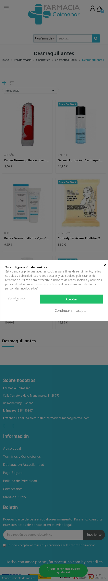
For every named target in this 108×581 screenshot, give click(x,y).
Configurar (16, 299)
